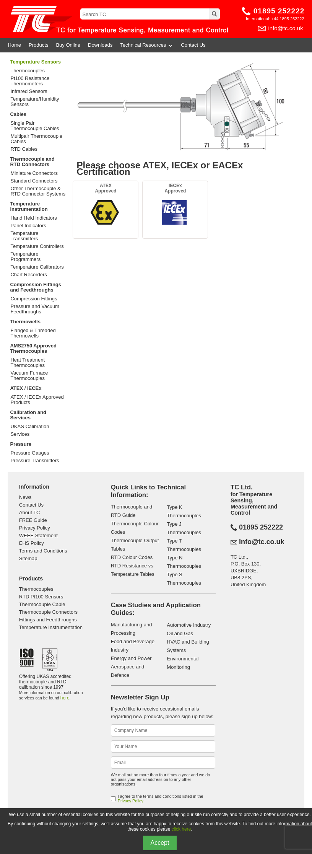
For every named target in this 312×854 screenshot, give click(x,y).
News (25, 497)
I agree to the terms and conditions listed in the (160, 798)
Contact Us (193, 45)
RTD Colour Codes (132, 557)
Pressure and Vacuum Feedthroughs (34, 309)
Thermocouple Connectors (48, 612)
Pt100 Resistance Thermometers (29, 81)
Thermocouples (27, 70)
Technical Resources (146, 45)
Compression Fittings (33, 299)
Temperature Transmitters (24, 236)
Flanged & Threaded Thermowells (32, 333)
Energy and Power (131, 658)
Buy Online (68, 45)
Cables (18, 114)
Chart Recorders (28, 274)
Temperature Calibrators (36, 267)
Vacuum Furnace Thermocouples (29, 375)
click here (181, 829)
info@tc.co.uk (285, 28)
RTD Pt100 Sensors (41, 597)
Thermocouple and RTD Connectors (32, 161)
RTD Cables (23, 149)
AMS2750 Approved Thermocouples (33, 348)
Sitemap (28, 558)
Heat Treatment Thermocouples (27, 362)
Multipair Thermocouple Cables (36, 139)
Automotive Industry (189, 625)
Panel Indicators (28, 225)
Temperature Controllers (36, 246)
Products (38, 45)
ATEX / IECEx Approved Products (36, 399)
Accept (160, 842)
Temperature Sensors (35, 62)
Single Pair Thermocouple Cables (34, 126)
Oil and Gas (180, 633)
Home (14, 45)
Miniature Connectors (34, 173)
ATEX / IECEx (25, 388)
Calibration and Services (28, 414)
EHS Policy (31, 543)
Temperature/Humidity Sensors (34, 101)
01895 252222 (279, 11)
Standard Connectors (33, 181)
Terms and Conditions (43, 551)
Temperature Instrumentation (28, 206)
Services (19, 434)
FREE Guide (33, 520)
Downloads (100, 45)
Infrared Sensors (28, 91)
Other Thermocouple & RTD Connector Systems (37, 191)
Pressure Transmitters (34, 460)
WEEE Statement (38, 535)
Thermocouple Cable (42, 604)
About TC (29, 512)
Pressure (20, 444)
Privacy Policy (34, 528)
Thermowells (25, 321)
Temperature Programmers (25, 256)
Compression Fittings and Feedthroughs (35, 287)
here (65, 698)
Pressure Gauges (29, 453)
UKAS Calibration (29, 426)
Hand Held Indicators (33, 218)
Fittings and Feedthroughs (48, 620)
